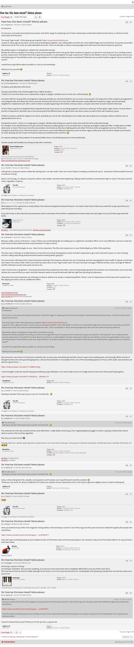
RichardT (8, 237)
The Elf (7, 168)
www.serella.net (7, 296)
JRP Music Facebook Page (42, 230)
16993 (63, 220)
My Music (4, 458)
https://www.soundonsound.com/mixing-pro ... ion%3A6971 (25, 535)
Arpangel (8, 563)
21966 (63, 577)
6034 (52, 283)
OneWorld (9, 304)
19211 (63, 546)
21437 (63, 185)
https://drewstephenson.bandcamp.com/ (15, 161)
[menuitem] (133, 2)
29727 (61, 146)
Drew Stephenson (11, 83)
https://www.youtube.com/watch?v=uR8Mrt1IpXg (20, 367)
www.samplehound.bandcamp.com (13, 294)
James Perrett (10, 203)
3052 (52, 449)
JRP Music (4, 230)
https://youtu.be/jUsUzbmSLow (55, 40)
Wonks (7, 524)
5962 (52, 381)
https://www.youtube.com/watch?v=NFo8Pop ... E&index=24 (25, 376)
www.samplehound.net (9, 292)
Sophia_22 (8, 25)
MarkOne (8, 418)
